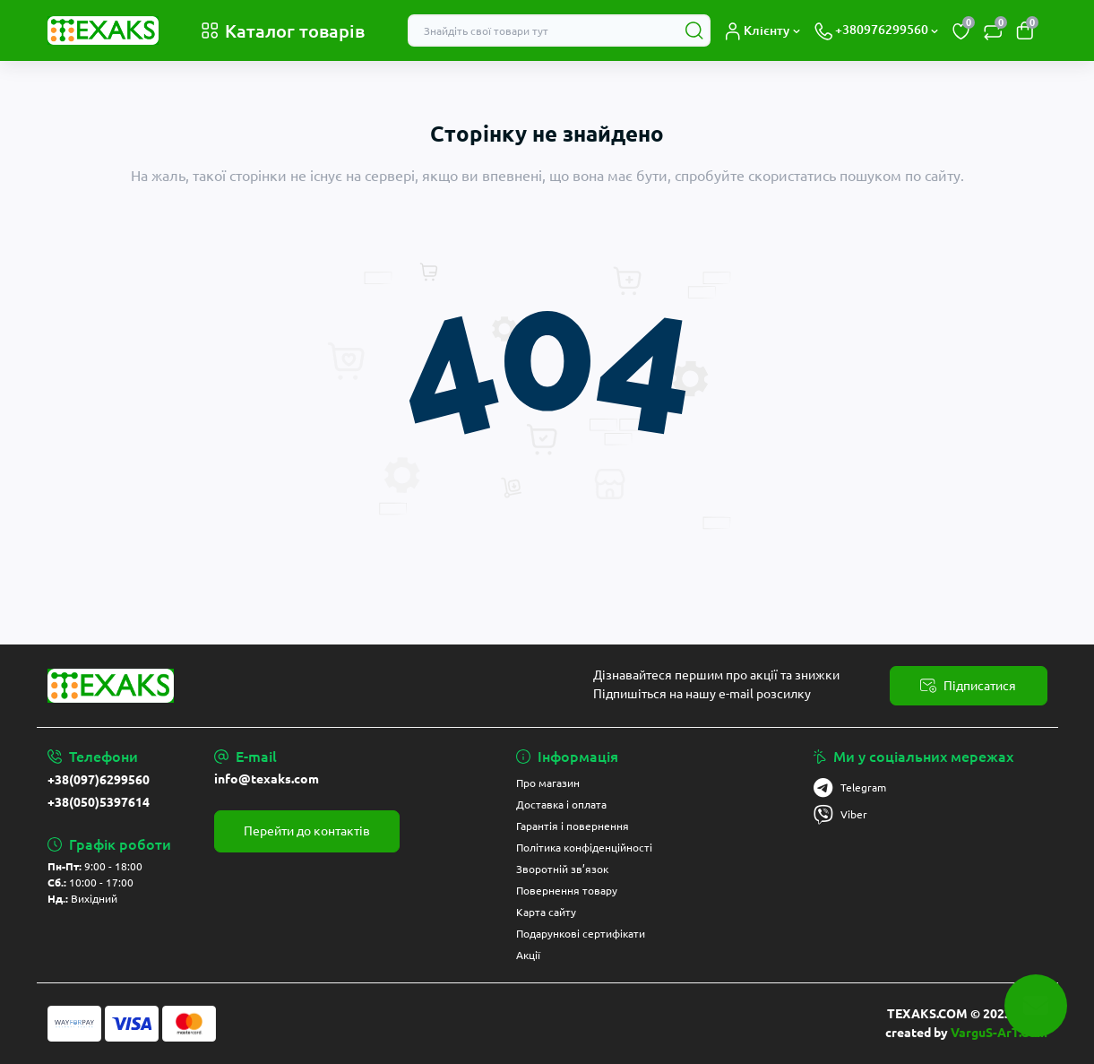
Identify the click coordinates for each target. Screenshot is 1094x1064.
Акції (528, 955)
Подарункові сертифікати (580, 933)
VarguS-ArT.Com (999, 1032)
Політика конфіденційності (584, 847)
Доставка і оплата (561, 804)
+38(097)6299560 (98, 780)
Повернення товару (566, 890)
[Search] (694, 30)
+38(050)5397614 (98, 802)
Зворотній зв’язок (562, 869)
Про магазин (548, 783)
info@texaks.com (266, 779)
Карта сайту (546, 912)
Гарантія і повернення (572, 826)
